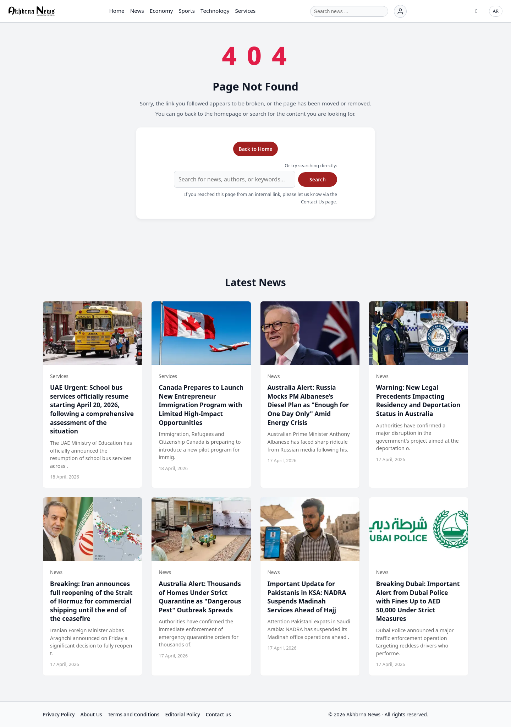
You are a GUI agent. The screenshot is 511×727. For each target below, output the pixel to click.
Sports (186, 10)
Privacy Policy (59, 714)
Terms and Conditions (134, 714)
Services (245, 10)
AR (496, 11)
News (137, 10)
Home (116, 10)
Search (317, 179)
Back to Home (255, 149)
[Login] (400, 11)
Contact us (218, 714)
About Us (91, 714)
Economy (161, 10)
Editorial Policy (182, 714)
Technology (214, 10)
